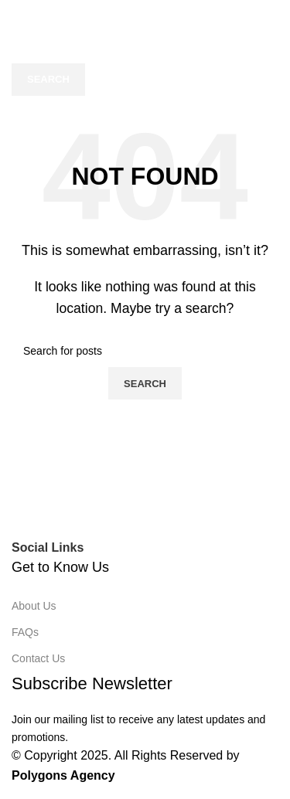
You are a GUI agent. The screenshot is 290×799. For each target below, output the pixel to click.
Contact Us (38, 658)
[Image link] (145, 515)
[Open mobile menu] (14, 15)
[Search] (145, 47)
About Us (34, 606)
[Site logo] (116, 14)
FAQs (25, 632)
